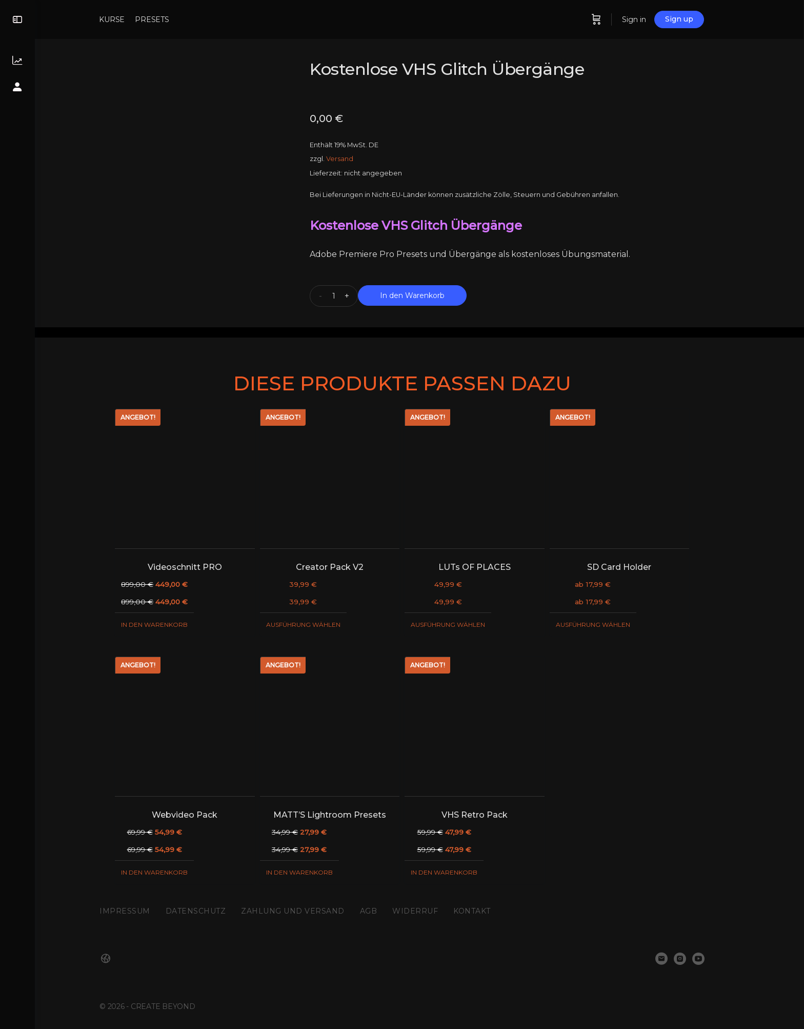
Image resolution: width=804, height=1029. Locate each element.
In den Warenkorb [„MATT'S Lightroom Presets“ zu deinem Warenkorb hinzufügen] (317, 872)
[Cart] (614, 19)
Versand (357, 159)
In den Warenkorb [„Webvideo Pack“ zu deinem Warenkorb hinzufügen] (171, 872)
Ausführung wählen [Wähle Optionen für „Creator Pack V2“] (321, 624)
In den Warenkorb (429, 295)
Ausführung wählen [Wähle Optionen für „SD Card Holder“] (610, 624)
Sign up (697, 19)
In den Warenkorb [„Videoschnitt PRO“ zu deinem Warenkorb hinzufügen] (171, 624)
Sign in (652, 19)
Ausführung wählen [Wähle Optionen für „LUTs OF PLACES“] (465, 624)
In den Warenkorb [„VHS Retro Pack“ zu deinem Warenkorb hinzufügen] (461, 872)
